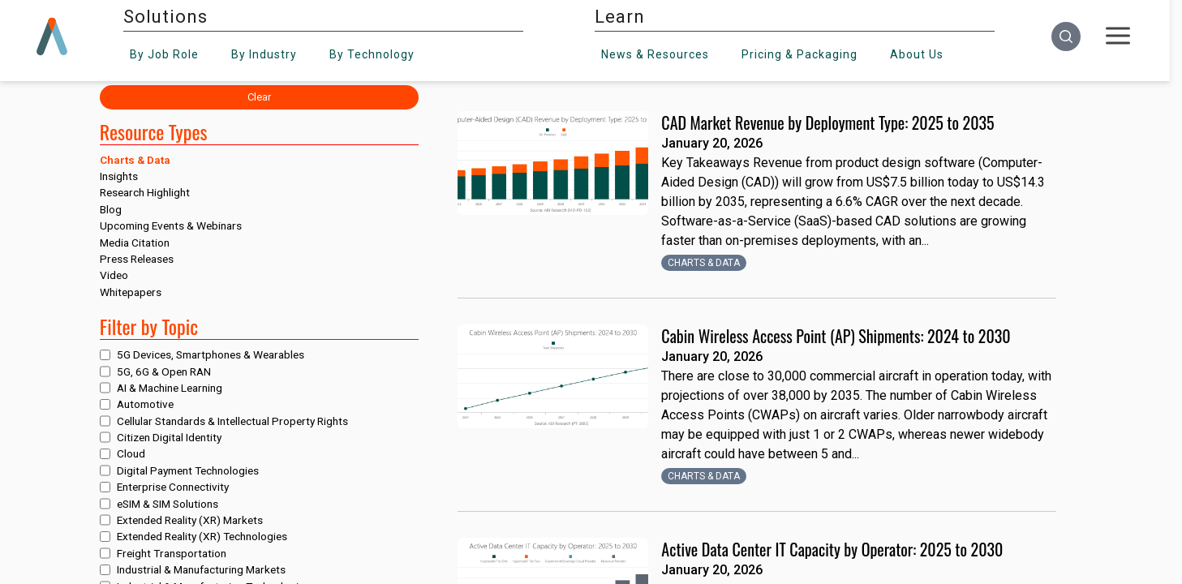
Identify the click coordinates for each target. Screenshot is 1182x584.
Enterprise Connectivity (173, 486)
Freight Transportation (171, 553)
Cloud (131, 453)
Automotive (145, 403)
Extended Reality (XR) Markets (190, 519)
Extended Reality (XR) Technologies (202, 536)
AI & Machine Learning (169, 387)
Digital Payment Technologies (188, 470)
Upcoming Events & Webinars (171, 225)
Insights (119, 176)
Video (114, 274)
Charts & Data (135, 159)
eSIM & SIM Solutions (167, 503)
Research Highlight (145, 192)
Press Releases (137, 258)
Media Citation (135, 242)
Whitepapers (130, 292)
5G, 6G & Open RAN (164, 371)
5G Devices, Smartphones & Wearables (210, 354)
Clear (259, 97)
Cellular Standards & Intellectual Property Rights (232, 420)
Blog (111, 209)
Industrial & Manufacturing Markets (201, 569)
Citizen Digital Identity (169, 437)
